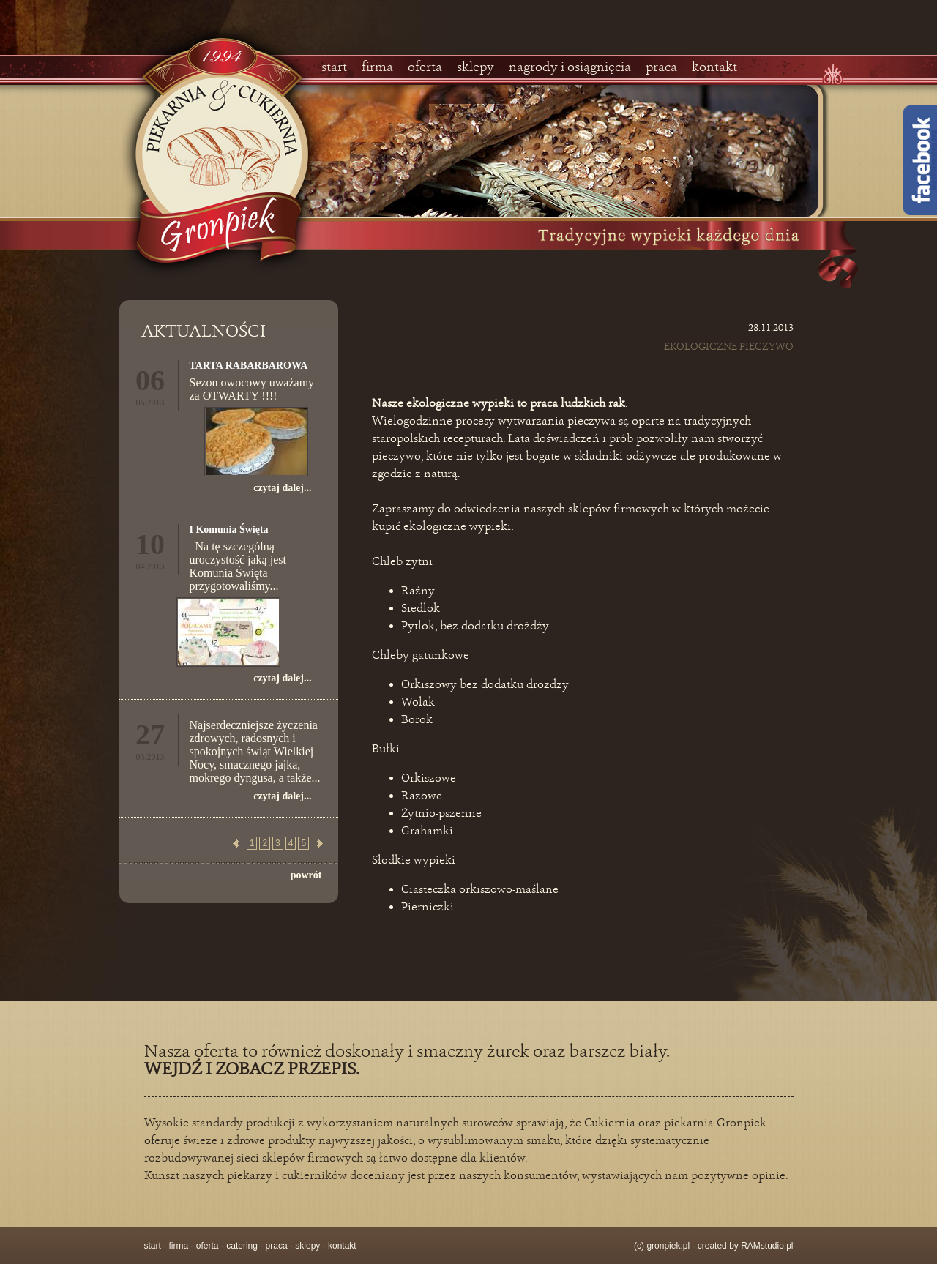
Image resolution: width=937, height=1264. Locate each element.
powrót (306, 875)
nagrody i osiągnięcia (570, 67)
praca (661, 67)
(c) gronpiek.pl (662, 1246)
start (334, 67)
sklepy (475, 67)
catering (242, 1246)
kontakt (714, 67)
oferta (425, 67)
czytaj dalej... (282, 487)
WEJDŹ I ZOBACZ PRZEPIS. (251, 1069)
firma (377, 67)
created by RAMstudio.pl (746, 1246)
